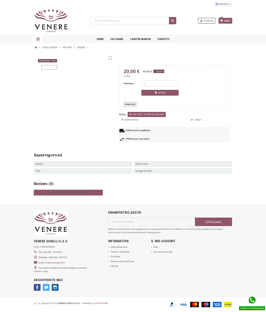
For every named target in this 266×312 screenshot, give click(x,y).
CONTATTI (163, 39)
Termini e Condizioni (120, 252)
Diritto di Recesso (118, 247)
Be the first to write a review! (146, 114)
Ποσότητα (129, 83)
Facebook (37, 287)
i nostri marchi (140, 39)
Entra (155, 247)
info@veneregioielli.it (55, 262)
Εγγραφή (213, 222)
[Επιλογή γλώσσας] (223, 4)
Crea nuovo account (162, 252)
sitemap (114, 266)
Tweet (196, 120)
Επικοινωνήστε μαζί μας (122, 261)
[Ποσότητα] (160, 83)
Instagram (55, 287)
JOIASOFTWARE (100, 303)
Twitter (46, 287)
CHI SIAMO (116, 39)
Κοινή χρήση (130, 120)
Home (100, 39)
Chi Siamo (115, 256)
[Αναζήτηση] (133, 20)
